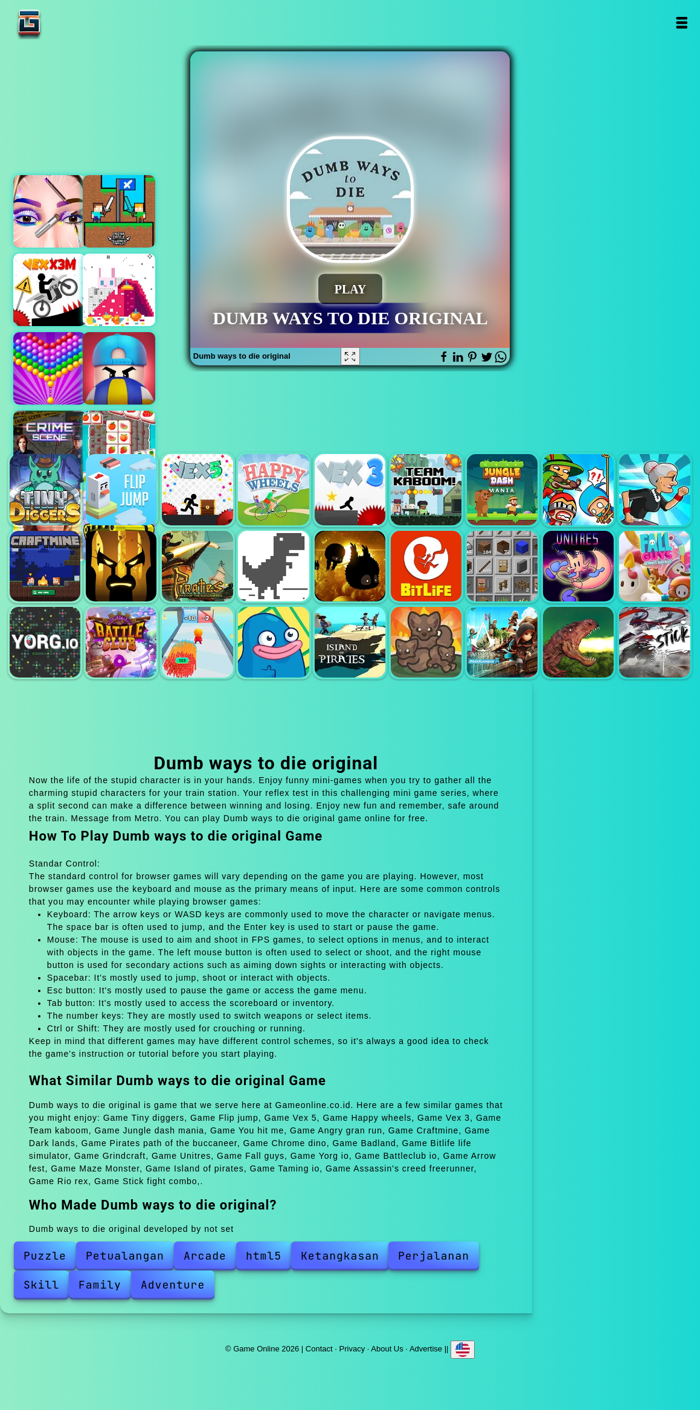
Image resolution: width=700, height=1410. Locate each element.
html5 (263, 1256)
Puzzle (45, 1256)
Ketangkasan (340, 1256)
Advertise (425, 1348)
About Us (387, 1348)
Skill (41, 1285)
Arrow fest (197, 642)
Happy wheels (273, 489)
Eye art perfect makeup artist (49, 211)
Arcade (205, 1256)
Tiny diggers (45, 489)
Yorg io (45, 642)
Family (100, 1285)
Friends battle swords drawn (119, 211)
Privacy (352, 1348)
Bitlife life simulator (426, 566)
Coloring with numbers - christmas (119, 290)
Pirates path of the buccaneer (197, 566)
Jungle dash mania (502, 489)
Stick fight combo (654, 642)
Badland (350, 566)
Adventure (173, 1285)
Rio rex (578, 642)
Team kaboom (426, 489)
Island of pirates (350, 642)
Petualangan (125, 1256)
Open (681, 22)
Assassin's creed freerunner (502, 642)
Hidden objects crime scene (49, 447)
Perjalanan (433, 1256)
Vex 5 (197, 489)
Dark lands (121, 566)
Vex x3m (49, 290)
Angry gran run (654, 489)
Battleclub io (121, 642)
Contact (319, 1348)
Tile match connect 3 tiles (119, 447)
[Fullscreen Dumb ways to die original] (350, 356)
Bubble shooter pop (49, 368)
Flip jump (121, 489)
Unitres (578, 566)
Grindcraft (502, 566)
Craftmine (45, 566)
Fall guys (654, 566)
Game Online (67, 22)
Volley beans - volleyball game (119, 368)
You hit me (578, 489)
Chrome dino (273, 566)
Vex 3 (350, 489)
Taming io (426, 642)
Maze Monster (273, 642)
